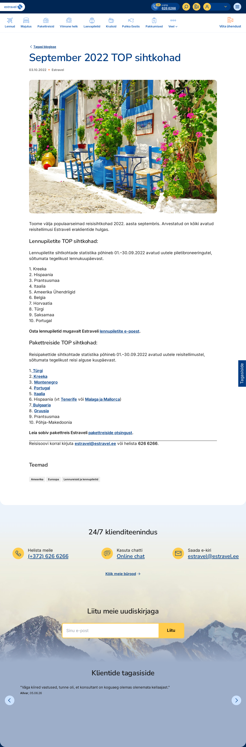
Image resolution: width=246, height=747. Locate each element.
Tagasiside (242, 373)
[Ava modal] (230, 23)
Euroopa (53, 479)
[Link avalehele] (12, 7)
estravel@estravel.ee (96, 443)
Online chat (131, 556)
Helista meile (40, 550)
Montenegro (46, 382)
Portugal (42, 388)
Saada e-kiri (199, 550)
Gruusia (41, 410)
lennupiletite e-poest (120, 331)
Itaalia (40, 393)
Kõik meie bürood (123, 573)
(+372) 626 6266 (48, 556)
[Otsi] (186, 7)
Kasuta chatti (129, 550)
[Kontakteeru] (196, 7)
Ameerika (37, 479)
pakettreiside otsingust (110, 432)
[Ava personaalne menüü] (217, 7)
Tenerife (69, 399)
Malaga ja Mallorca (103, 399)
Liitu (171, 630)
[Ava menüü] (237, 7)
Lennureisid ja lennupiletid (81, 479)
